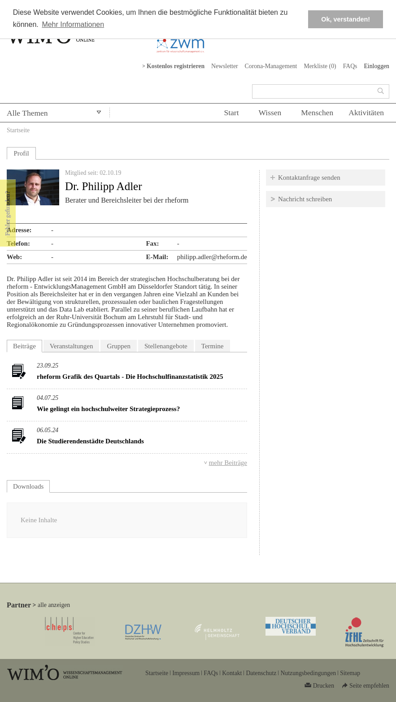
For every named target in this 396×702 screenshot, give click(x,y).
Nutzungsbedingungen (308, 673)
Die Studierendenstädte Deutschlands (90, 441)
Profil (21, 153)
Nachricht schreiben (305, 199)
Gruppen (119, 346)
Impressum (186, 673)
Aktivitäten (366, 112)
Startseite (18, 130)
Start (231, 112)
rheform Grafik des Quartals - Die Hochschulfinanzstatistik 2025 (130, 376)
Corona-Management (271, 66)
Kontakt (232, 673)
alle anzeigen (54, 605)
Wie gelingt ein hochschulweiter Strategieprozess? (108, 408)
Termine (212, 346)
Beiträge (24, 346)
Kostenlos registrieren (176, 66)
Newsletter (224, 66)
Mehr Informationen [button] (73, 24)
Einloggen (376, 66)
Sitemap (350, 673)
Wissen (270, 112)
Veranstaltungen (71, 346)
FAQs (350, 66)
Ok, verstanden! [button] (345, 19)
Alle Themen (27, 112)
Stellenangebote (165, 346)
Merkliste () (320, 66)
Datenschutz (261, 673)
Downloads (31, 485)
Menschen (317, 112)
